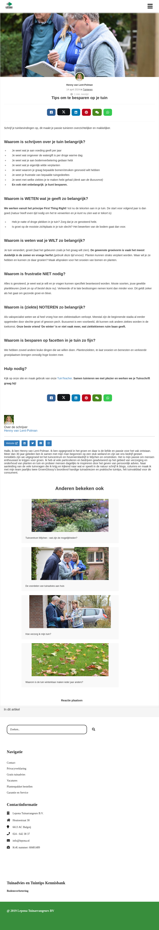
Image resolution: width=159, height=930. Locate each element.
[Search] (93, 729)
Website (12, 443)
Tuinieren (88, 89)
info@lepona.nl (21, 840)
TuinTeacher (64, 378)
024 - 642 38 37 (21, 833)
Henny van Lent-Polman (79, 85)
